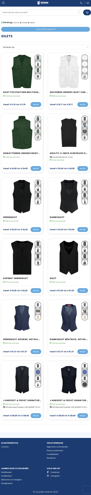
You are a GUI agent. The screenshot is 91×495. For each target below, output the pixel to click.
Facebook (53, 472)
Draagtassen (7, 483)
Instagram (53, 476)
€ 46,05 (62, 168)
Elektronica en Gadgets (11, 479)
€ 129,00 (16, 416)
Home (16, 22)
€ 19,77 (61, 104)
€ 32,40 (15, 229)
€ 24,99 (15, 168)
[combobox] (39, 12)
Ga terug (7, 22)
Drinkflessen (6, 472)
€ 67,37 (15, 352)
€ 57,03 (62, 290)
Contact (5, 447)
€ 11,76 (14, 104)
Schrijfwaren (6, 476)
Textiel (24, 22)
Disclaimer (51, 458)
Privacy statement (55, 450)
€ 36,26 (15, 290)
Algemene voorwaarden (57, 447)
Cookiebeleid (52, 454)
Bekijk (36, 104)
